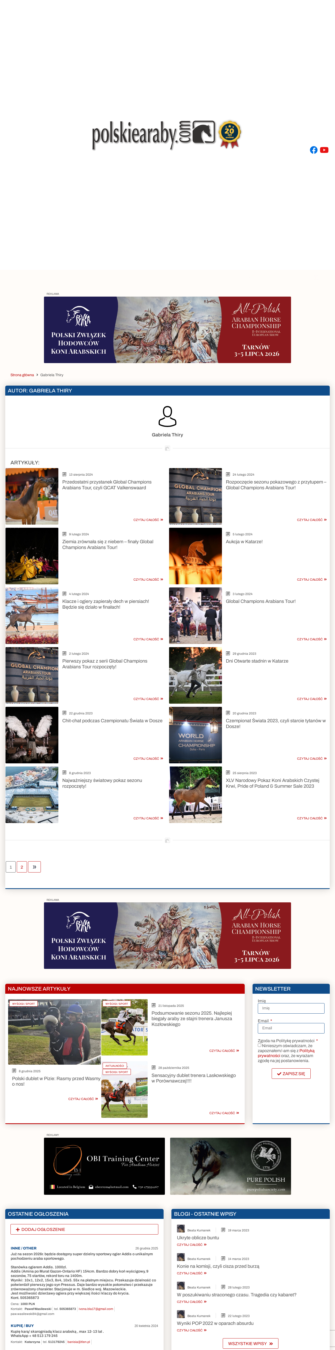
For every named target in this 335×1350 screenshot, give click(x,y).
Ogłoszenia (152, 277)
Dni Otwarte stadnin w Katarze (257, 632)
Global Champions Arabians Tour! (261, 582)
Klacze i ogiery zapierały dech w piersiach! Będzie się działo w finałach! (105, 585)
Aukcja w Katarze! (244, 532)
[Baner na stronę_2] (167, 361)
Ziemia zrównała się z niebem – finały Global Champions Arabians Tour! (107, 535)
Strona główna (22, 375)
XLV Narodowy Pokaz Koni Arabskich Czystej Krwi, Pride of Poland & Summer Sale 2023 (272, 736)
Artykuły (28, 277)
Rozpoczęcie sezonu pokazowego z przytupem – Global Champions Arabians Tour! (276, 484)
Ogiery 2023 (110, 277)
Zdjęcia (70, 277)
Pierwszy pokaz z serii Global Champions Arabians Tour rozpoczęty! (104, 635)
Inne (221, 277)
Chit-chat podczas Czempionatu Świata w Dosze (112, 683)
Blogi (188, 277)
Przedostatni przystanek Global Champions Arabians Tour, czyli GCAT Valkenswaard (107, 484)
